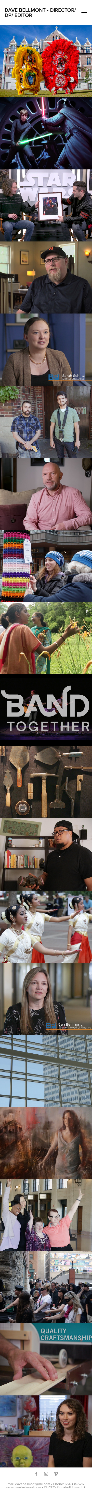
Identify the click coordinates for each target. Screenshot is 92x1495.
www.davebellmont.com (23, 1487)
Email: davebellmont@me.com (28, 1483)
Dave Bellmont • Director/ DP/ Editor (41, 12)
